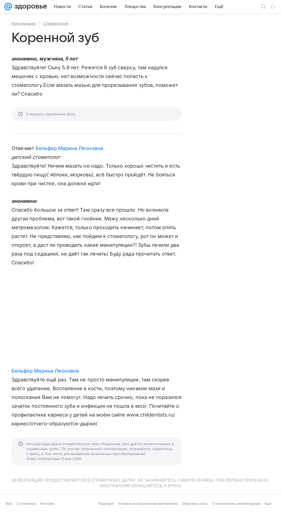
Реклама (47, 503)
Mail (8, 503)
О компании (26, 503)
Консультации (24, 23)
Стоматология (55, 23)
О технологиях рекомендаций (236, 503)
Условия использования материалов (148, 503)
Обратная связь (195, 503)
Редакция (106, 503)
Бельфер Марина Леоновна (69, 148)
